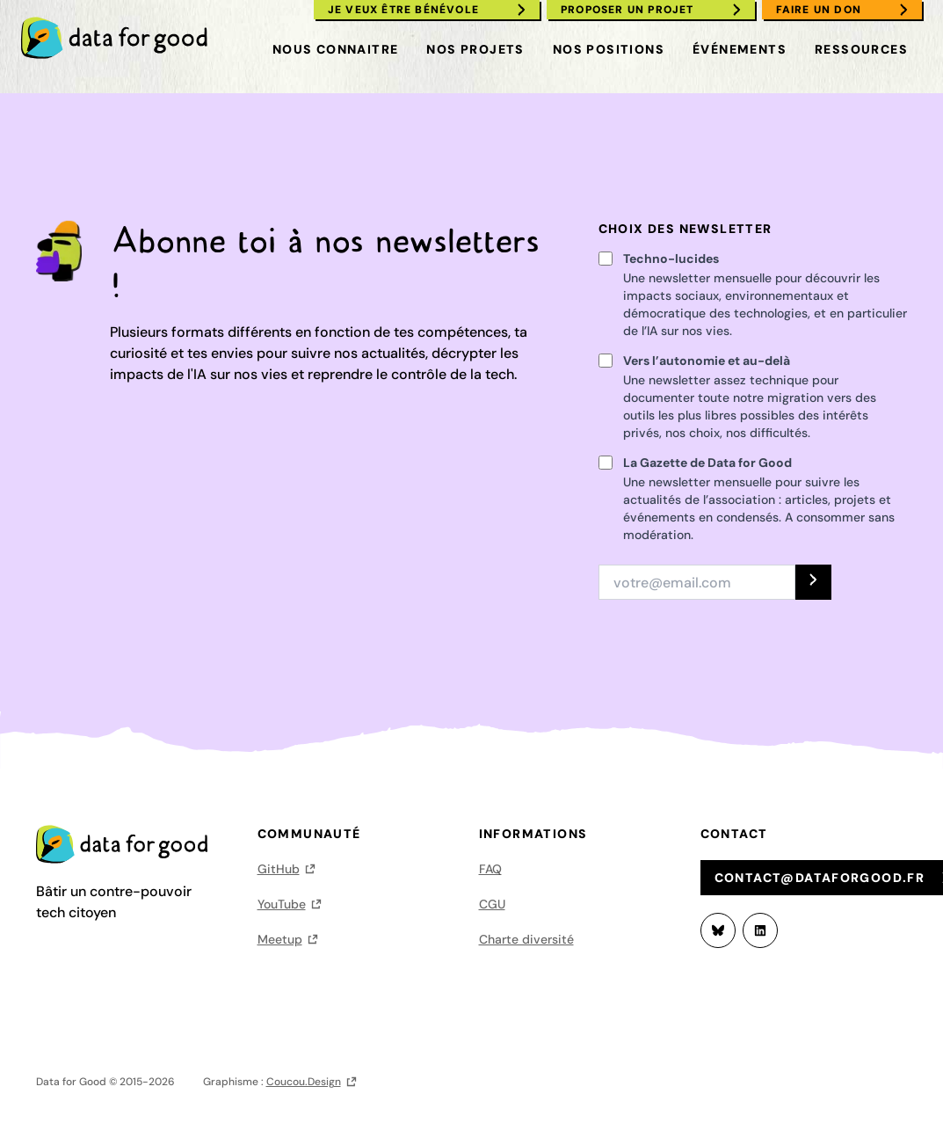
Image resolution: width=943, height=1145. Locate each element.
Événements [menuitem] (740, 49)
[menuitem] (122, 38)
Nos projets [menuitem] (475, 49)
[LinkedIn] (760, 930)
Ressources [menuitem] (861, 49)
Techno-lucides (671, 258)
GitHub (279, 869)
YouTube (282, 904)
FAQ (490, 869)
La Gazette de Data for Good (707, 462)
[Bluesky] (718, 930)
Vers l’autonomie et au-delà (706, 360)
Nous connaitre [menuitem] (335, 49)
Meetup (280, 939)
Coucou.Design (303, 1082)
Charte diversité (526, 939)
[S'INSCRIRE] (813, 582)
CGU (492, 904)
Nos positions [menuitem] (608, 49)
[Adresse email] (696, 582)
